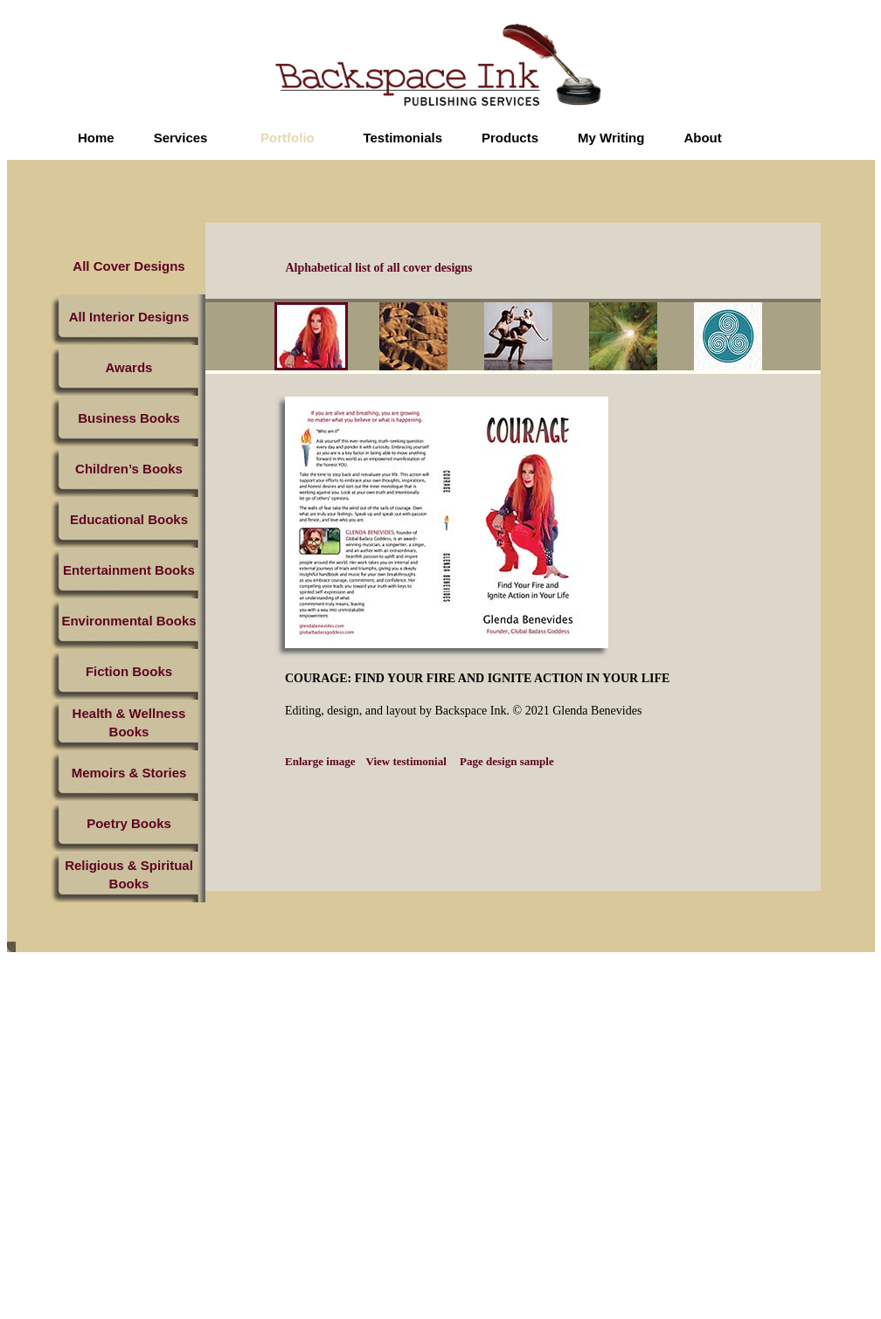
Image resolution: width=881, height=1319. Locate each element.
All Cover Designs (128, 266)
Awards (129, 367)
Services (181, 137)
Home (96, 137)
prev (262, 338)
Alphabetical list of (379, 267)
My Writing (611, 137)
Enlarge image (320, 761)
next (803, 338)
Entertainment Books (129, 570)
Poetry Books (129, 823)
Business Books (129, 418)
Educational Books (129, 519)
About (702, 137)
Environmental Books (128, 620)
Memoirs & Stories (129, 772)
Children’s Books (129, 468)
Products (510, 137)
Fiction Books (129, 671)
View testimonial (406, 761)
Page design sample (505, 761)
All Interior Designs (129, 316)
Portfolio (287, 137)
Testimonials (402, 137)
